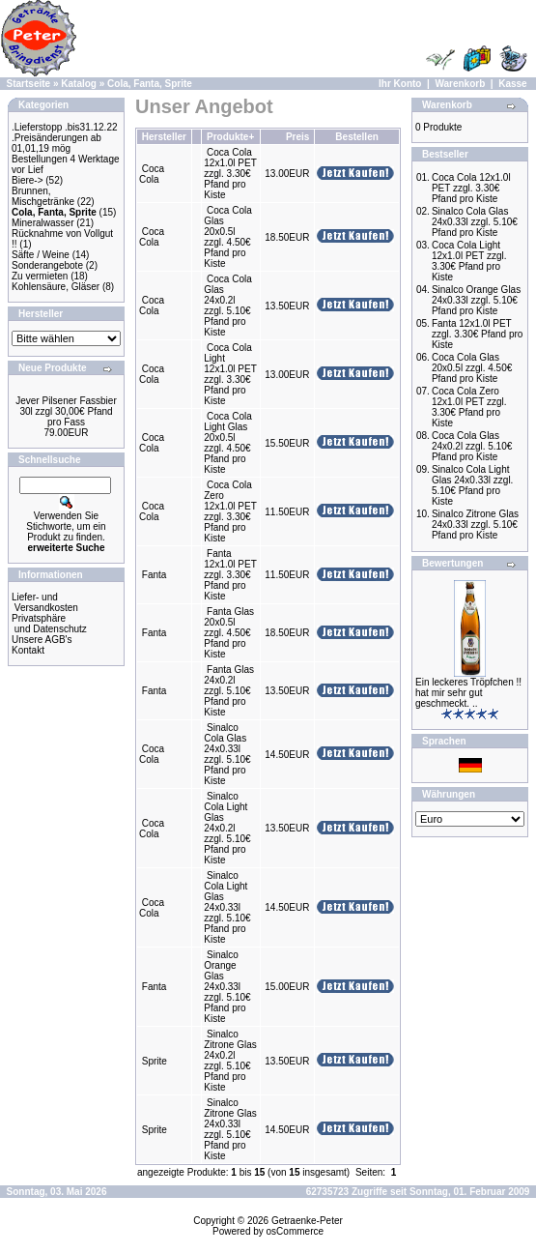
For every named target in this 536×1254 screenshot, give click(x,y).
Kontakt (28, 650)
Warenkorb (460, 83)
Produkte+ (230, 136)
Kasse (512, 83)
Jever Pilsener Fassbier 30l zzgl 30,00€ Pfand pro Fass (65, 411)
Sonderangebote (47, 265)
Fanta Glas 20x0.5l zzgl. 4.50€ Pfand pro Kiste (229, 632)
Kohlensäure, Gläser (55, 286)
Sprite (154, 1061)
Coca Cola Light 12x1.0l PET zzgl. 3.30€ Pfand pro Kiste (230, 374)
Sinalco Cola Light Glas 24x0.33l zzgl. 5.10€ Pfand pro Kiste (227, 907)
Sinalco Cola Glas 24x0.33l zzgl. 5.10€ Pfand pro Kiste (227, 754)
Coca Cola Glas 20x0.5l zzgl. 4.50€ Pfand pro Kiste (227, 237)
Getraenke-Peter (307, 1220)
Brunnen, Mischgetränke (43, 196)
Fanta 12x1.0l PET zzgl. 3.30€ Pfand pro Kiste (230, 574)
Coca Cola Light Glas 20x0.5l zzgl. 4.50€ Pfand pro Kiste (227, 443)
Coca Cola (151, 174)
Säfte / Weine (41, 254)
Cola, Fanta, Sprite (149, 83)
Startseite (29, 83)
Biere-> (27, 180)
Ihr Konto (400, 83)
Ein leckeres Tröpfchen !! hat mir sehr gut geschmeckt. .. (468, 693)
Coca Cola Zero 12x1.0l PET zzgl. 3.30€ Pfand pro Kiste (230, 511)
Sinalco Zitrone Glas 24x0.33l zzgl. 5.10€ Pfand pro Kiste (230, 1129)
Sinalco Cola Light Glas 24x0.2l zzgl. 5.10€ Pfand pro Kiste (227, 828)
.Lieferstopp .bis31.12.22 (65, 127)
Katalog (79, 83)
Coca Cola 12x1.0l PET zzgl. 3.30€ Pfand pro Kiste (230, 173)
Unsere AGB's (42, 639)
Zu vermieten (40, 276)
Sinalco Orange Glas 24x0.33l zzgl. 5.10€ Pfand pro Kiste (227, 986)
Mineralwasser (42, 223)
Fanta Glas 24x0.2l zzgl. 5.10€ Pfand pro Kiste (229, 690)
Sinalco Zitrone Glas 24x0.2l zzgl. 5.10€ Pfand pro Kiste (230, 1061)
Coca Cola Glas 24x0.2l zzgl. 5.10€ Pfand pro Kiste (227, 305)
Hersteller (164, 136)
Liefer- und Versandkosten (45, 602)
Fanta (154, 574)
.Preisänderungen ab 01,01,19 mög (56, 143)
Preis (297, 136)
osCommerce (295, 1231)
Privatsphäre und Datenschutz (49, 623)
